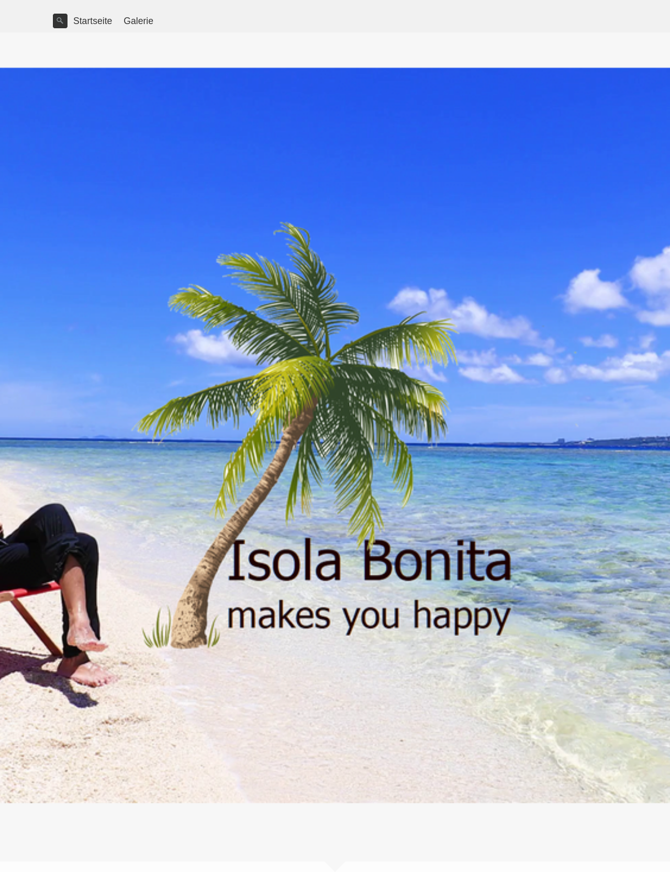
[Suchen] (60, 21)
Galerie (138, 21)
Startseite (92, 21)
